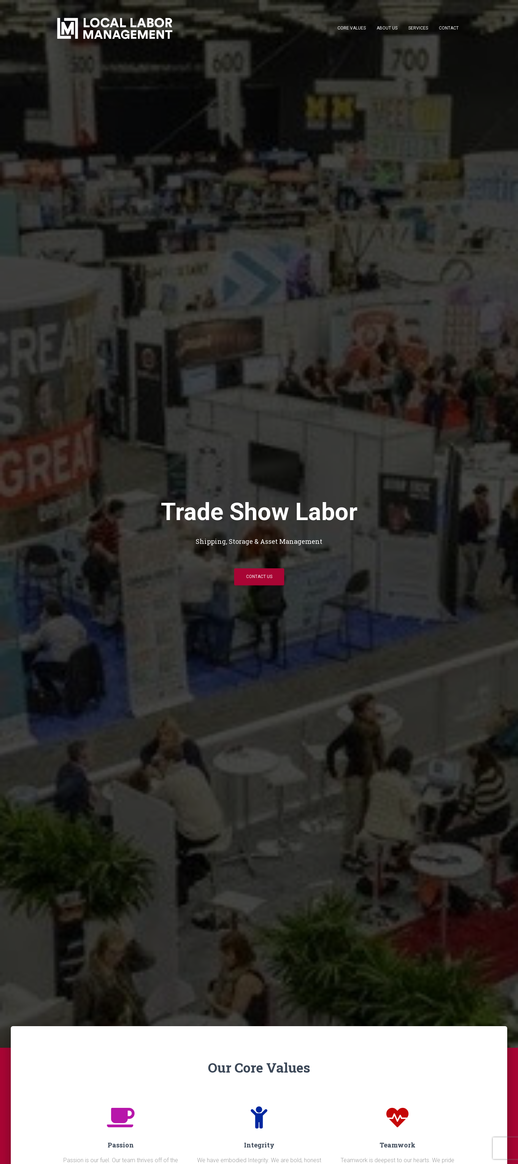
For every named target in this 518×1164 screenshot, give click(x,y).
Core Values (351, 28)
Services (418, 28)
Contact (449, 28)
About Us (387, 28)
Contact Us (259, 576)
